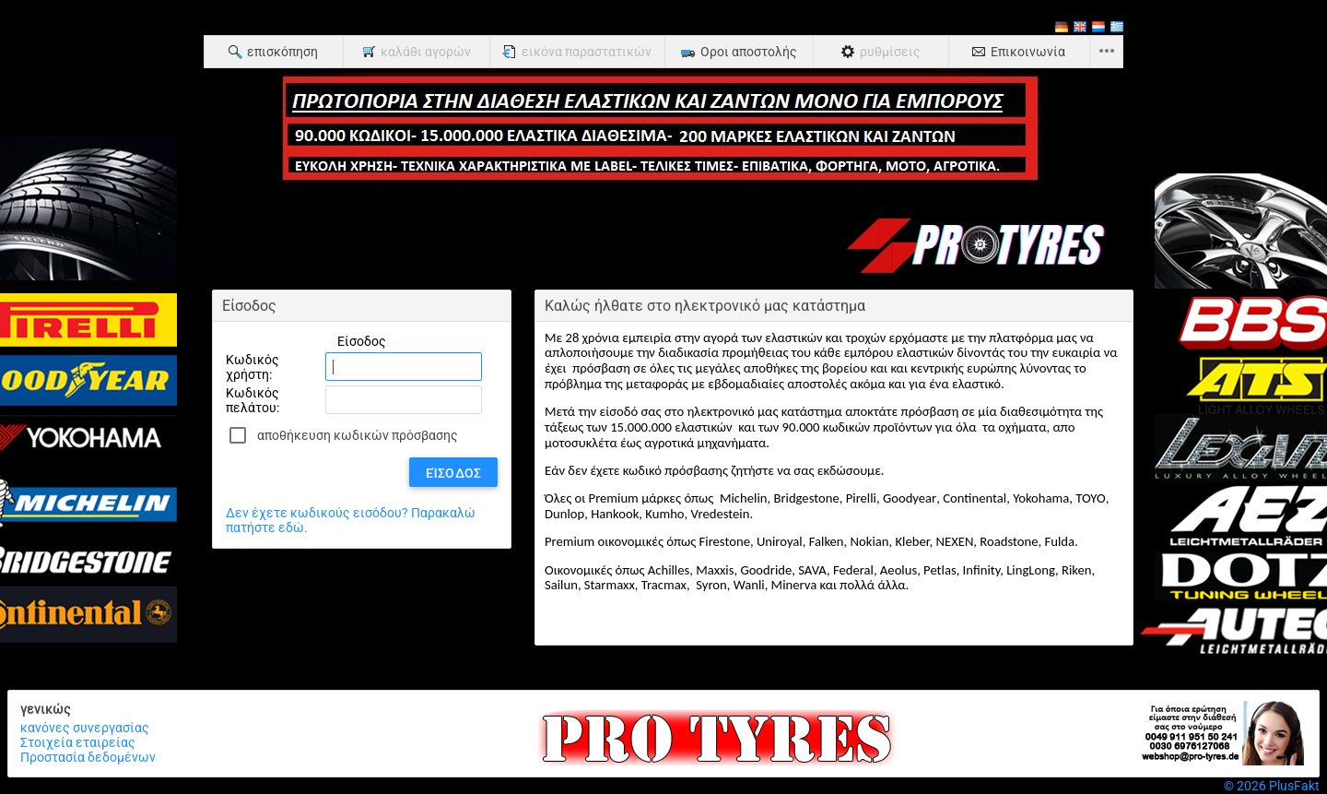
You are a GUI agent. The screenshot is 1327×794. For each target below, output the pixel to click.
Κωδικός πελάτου (252, 400)
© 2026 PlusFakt (1272, 785)
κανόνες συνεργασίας (84, 727)
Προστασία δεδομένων (88, 757)
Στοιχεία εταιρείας (77, 742)
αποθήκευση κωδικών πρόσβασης (357, 435)
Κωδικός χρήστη (252, 367)
